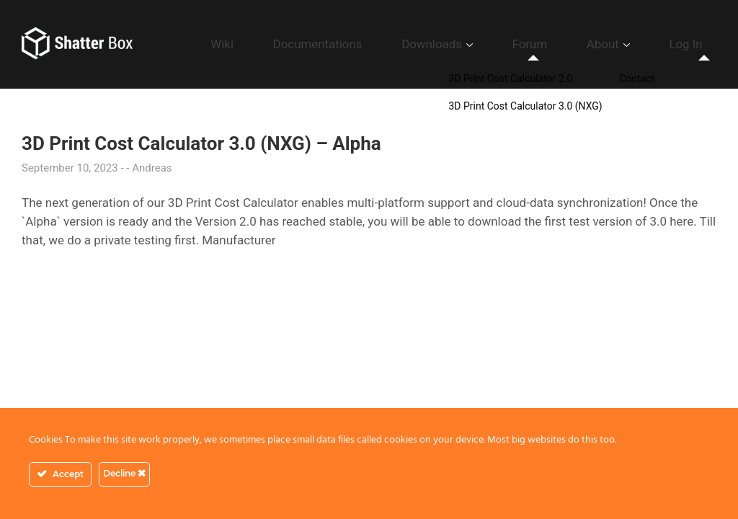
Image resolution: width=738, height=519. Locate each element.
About (632, 43)
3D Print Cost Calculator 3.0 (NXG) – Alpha (201, 143)
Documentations (413, 43)
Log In (696, 43)
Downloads (503, 43)
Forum (579, 43)
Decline (124, 473)
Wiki (341, 43)
